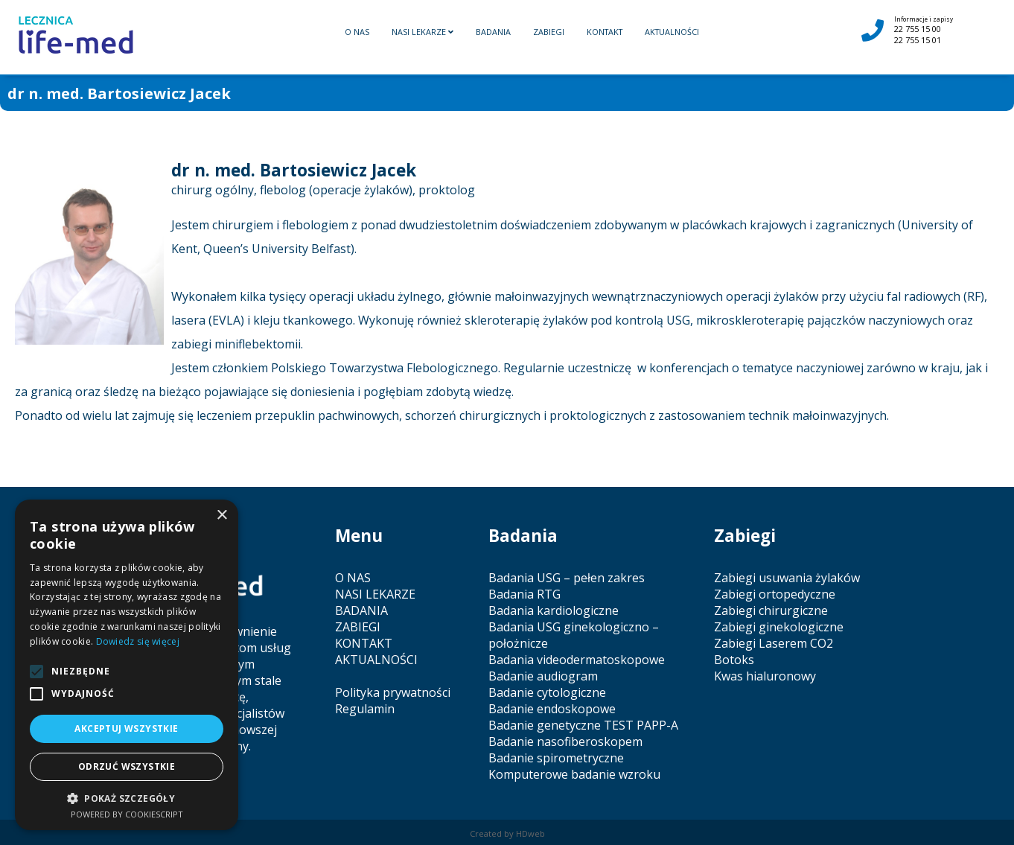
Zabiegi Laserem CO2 (773, 643)
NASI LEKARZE (422, 31)
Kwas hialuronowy (765, 676)
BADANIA (493, 31)
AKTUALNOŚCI (672, 31)
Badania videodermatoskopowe (576, 659)
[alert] (126, 665)
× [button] (221, 515)
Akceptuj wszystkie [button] (126, 728)
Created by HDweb (507, 833)
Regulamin (365, 709)
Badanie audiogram (543, 676)
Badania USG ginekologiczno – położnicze (573, 635)
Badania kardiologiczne (553, 610)
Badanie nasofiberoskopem (565, 741)
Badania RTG (524, 594)
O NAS (357, 31)
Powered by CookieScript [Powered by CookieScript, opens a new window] (127, 814)
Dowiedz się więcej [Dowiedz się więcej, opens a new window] (137, 641)
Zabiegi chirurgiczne (771, 610)
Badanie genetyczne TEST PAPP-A (583, 725)
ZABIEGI (548, 31)
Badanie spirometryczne (556, 758)
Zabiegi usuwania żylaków (787, 578)
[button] (126, 798)
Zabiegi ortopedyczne (774, 594)
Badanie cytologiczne (547, 692)
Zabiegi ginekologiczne (779, 627)
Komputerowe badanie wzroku (574, 774)
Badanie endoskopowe (552, 709)
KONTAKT (604, 31)
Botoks (734, 659)
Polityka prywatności (392, 692)
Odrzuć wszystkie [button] (126, 766)
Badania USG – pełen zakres (566, 578)
